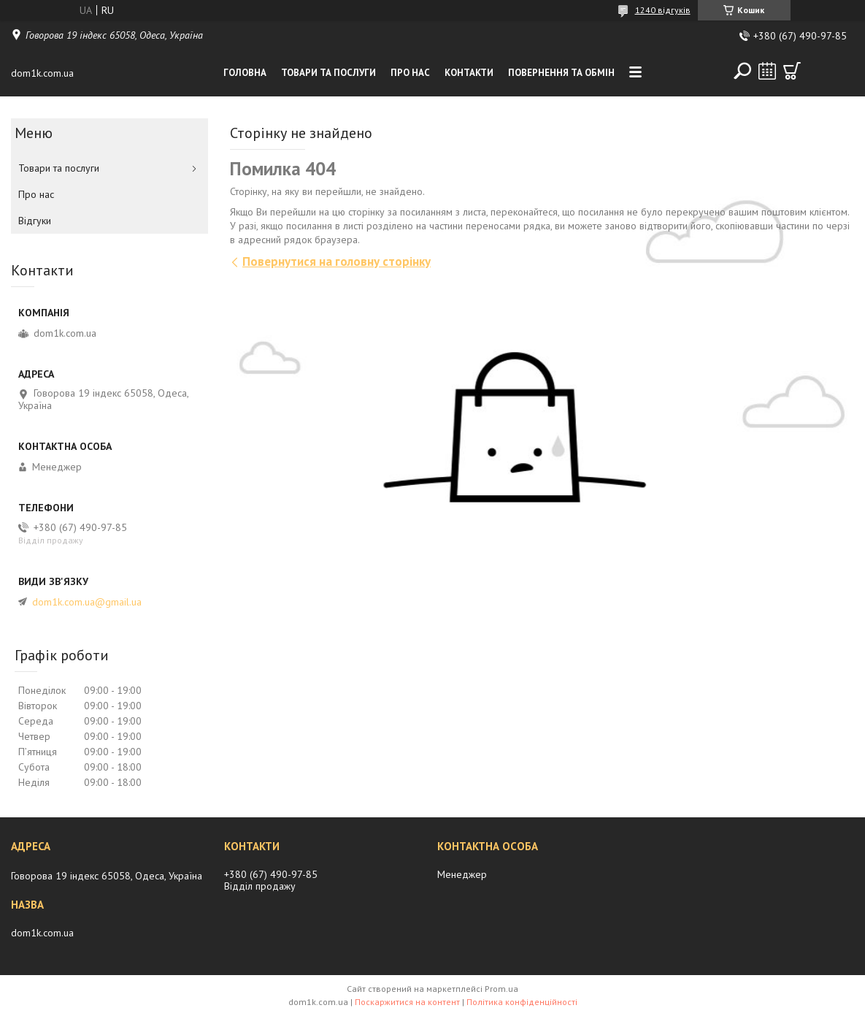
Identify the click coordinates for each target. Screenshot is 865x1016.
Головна (244, 72)
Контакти (469, 72)
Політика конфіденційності (521, 1001)
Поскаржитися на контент (407, 1001)
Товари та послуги (328, 72)
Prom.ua (501, 988)
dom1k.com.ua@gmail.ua (87, 602)
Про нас (410, 72)
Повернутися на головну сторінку (336, 261)
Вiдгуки (34, 220)
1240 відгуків (663, 9)
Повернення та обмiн (561, 72)
